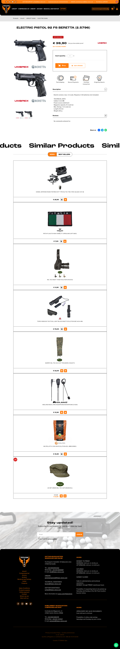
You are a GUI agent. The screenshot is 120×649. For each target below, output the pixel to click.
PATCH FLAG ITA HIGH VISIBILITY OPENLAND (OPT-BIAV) (60, 233)
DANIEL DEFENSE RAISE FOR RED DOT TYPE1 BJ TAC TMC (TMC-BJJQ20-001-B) (60, 192)
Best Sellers (64, 154)
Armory (33, 9)
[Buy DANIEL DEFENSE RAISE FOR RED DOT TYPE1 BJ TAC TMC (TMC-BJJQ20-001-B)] (61, 199)
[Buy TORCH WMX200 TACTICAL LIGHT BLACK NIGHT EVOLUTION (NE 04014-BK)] (61, 329)
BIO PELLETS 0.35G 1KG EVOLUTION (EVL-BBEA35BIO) (60, 446)
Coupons (24, 583)
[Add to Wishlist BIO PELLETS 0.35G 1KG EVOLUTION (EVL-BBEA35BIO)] (65, 454)
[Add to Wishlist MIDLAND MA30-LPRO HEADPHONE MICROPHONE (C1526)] (65, 412)
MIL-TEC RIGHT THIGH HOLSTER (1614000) (60, 279)
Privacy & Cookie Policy (53, 633)
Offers (63, 9)
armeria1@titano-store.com (58, 621)
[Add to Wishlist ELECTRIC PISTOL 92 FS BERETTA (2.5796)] (77, 65)
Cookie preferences (68, 633)
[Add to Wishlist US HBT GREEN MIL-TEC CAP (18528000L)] (65, 495)
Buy (62, 65)
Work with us (24, 598)
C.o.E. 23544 (60, 635)
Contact (24, 594)
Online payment (24, 592)
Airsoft (14, 9)
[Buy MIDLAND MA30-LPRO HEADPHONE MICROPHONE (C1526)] (61, 412)
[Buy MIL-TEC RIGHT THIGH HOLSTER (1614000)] (61, 287)
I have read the (47, 539)
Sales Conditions (24, 588)
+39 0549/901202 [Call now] (66, 2)
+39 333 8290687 (58, 570)
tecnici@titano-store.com (53, 584)
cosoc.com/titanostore (65, 594)
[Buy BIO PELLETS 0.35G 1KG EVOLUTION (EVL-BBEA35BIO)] (61, 454)
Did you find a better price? (76, 43)
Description (80, 89)
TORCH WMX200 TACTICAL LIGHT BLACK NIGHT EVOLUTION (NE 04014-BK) (60, 321)
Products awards (24, 590)
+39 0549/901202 (53, 568)
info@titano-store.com (57, 572)
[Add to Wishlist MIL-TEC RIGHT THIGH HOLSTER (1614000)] (65, 287)
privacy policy (52, 539)
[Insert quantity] (70, 55)
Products (15, 18)
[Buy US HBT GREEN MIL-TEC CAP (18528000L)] (61, 495)
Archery (40, 9)
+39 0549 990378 (53, 617)
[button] (117, 2)
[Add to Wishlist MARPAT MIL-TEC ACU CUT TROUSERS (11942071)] (65, 370)
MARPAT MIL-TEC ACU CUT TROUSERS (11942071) (60, 363)
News (52, 154)
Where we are (24, 596)
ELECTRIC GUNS (43, 18)
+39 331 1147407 (57, 619)
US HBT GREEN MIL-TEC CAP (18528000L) (60, 488)
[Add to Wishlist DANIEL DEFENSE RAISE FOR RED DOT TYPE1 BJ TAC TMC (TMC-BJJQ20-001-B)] (65, 199)
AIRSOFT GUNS (31, 18)
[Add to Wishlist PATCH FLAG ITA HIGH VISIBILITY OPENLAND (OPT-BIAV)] (64, 241)
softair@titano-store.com (42, 2)
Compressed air (23, 9)
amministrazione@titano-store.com (87, 2)
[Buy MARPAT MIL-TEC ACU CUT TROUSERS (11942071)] (61, 370)
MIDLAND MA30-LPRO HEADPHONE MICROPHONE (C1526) (60, 404)
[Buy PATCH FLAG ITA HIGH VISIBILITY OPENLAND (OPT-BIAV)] (61, 241)
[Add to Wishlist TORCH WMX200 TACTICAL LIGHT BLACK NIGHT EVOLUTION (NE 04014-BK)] (65, 329)
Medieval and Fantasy (51, 9)
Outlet (24, 581)
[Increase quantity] (73, 55)
